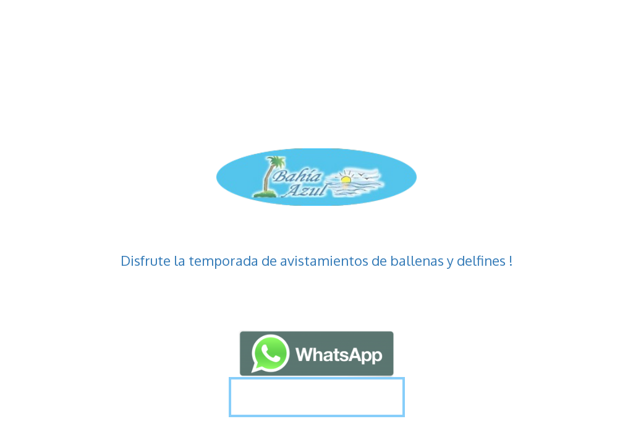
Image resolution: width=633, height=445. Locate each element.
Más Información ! (317, 396)
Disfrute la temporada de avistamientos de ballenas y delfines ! (317, 260)
